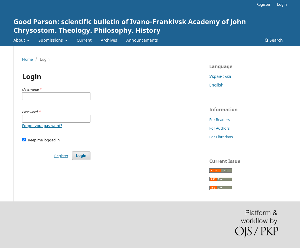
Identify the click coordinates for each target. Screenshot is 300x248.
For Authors (219, 128)
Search (274, 40)
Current (84, 40)
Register (263, 4)
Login (282, 4)
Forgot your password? (42, 125)
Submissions (51, 40)
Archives (109, 40)
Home (27, 59)
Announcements (142, 40)
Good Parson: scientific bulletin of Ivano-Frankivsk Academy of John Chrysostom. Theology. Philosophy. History (129, 26)
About (19, 40)
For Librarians (221, 136)
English (216, 85)
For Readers (219, 119)
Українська (220, 76)
